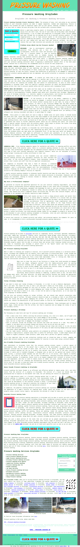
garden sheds (50, 484)
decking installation (18, 490)
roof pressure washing (33, 407)
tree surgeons (18, 488)
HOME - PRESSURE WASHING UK (40, 530)
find (9, 437)
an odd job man (61, 491)
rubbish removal (57, 488)
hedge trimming (9, 483)
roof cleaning (50, 483)
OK (68, 546)
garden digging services (38, 491)
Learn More (63, 546)
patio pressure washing (44, 401)
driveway (27, 90)
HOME (54, 10)
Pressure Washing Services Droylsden (21, 451)
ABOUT (62, 10)
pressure (39, 319)
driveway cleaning (48, 402)
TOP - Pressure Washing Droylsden (15, 522)
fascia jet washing (42, 411)
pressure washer (56, 27)
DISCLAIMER (72, 10)
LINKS (57, 10)
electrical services (30, 493)
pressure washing (61, 105)
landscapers (15, 491)
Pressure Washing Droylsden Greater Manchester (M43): (21, 22)
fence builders (9, 493)
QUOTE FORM (18, 424)
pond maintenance (59, 486)
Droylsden (29, 233)
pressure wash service (59, 404)
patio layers (39, 490)
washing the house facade (18, 370)
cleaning (22, 146)
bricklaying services (36, 486)
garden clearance (29, 484)
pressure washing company (23, 364)
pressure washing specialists (34, 238)
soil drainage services (11, 486)
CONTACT (67, 10)
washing (12, 71)
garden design (8, 484)
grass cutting (58, 490)
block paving (37, 488)
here (44, 446)
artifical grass (29, 483)
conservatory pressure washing (43, 412)
